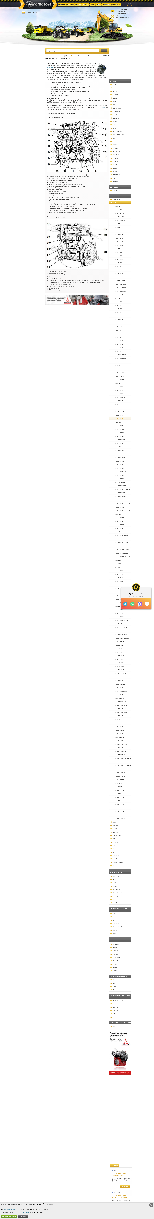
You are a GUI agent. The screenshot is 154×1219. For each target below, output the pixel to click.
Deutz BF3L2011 (31, 581)
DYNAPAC (28, 944)
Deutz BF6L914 (31, 348)
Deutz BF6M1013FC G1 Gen (34, 503)
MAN (26, 852)
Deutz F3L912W (31, 270)
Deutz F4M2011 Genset (33, 631)
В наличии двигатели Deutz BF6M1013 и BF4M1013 (121, 204)
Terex (27, 1017)
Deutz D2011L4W (31, 666)
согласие (26, 1212)
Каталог (72, 1193)
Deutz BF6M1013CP (32, 472)
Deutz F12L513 (31, 241)
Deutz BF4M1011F (32, 418)
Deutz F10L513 (31, 238)
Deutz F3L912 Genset (32, 287)
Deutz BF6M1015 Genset (33, 535)
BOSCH (27, 145)
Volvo (26, 933)
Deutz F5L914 (30, 333)
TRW (26, 141)
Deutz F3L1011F (31, 390)
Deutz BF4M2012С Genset (34, 695)
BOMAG (27, 964)
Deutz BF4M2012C (32, 684)
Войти (129, 4)
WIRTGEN (28, 954)
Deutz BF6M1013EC (32, 468)
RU (131, 6)
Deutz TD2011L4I (31, 656)
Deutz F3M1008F (31, 372)
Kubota (27, 825)
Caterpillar (28, 199)
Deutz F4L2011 (31, 578)
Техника (72, 1198)
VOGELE (27, 951)
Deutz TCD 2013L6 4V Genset (35, 765)
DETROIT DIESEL (30, 115)
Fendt (27, 879)
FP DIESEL (28, 158)
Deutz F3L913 (30, 302)
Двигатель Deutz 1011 (120, 519)
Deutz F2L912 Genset (32, 284)
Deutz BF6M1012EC (32, 443)
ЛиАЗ (27, 990)
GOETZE (27, 161)
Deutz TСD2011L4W (32, 673)
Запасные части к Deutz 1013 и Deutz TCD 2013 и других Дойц (120, 420)
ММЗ (26, 822)
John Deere (28, 903)
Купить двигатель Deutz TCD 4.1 (119, 142)
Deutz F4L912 (30, 256)
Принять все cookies (9, 1216)
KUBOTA (27, 121)
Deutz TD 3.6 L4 (31, 794)
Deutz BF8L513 (31, 234)
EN (128, 6)
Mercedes (28, 855)
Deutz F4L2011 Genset (33, 617)
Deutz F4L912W (31, 273)
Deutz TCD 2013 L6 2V (33, 744)
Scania (27, 865)
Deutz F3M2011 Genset (33, 627)
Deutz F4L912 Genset (32, 291)
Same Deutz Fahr (30, 893)
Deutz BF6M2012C (32, 687)
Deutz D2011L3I (31, 649)
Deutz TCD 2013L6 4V (33, 751)
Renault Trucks (30, 862)
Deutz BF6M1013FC (32, 479)
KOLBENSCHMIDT (31, 135)
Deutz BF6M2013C (32, 733)
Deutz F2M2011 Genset (33, 624)
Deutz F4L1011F (31, 394)
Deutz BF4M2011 (31, 603)
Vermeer (28, 1004)
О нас (54, 1200)
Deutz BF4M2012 (31, 680)
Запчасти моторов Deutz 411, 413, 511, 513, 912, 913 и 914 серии (120, 447)
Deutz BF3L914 (31, 341)
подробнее (125, 70)
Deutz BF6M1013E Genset (34, 496)
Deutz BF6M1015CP (32, 521)
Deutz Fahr (28, 876)
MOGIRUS (28, 168)
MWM (27, 859)
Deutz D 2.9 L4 (31, 783)
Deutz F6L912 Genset (32, 295)
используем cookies (10, 1209)
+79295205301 (132, 604)
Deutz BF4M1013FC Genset (34, 493)
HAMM (27, 947)
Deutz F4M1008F (31, 376)
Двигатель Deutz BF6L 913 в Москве (120, 163)
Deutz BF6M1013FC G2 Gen (34, 507)
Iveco (26, 839)
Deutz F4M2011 (31, 595)
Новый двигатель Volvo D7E (119, 183)
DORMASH (28, 957)
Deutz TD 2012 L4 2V (32, 702)
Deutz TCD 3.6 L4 (31, 797)
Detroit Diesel (29, 835)
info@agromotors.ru (32, 12)
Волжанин (28, 980)
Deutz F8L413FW (31, 213)
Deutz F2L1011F (31, 387)
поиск (104, 51)
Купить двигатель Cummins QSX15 (119, 58)
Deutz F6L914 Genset (32, 362)
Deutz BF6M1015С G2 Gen (34, 542)
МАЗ (26, 125)
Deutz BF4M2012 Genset (33, 691)
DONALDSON (29, 155)
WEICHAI (28, 181)
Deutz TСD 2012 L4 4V (33, 712)
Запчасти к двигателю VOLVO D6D (121, 368)
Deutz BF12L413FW (32, 220)
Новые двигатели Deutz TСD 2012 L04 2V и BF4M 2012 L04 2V (120, 294)
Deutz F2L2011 (31, 571)
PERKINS (28, 95)
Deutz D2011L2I (31, 645)
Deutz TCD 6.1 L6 (31, 808)
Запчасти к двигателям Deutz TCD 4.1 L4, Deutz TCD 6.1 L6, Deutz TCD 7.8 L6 (120, 337)
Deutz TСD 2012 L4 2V (33, 705)
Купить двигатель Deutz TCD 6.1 (119, 102)
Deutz (27, 190)
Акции (72, 1196)
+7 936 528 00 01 (121, 11)
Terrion (27, 896)
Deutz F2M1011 (31, 404)
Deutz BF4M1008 (31, 380)
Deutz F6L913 (30, 309)
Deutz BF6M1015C (32, 518)
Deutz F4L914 (30, 330)
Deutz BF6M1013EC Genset (34, 500)
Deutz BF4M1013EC (32, 457)
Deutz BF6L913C (31, 319)
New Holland (29, 889)
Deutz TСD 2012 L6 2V (33, 709)
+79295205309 (125, 604)
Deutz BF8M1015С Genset (34, 549)
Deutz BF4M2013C (32, 726)
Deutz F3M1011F (31, 408)
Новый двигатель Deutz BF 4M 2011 (119, 315)
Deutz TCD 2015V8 (32, 776)
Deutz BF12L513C (31, 245)
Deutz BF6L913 (31, 316)
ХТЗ (26, 899)
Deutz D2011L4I (31, 652)
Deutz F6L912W (31, 277)
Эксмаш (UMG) (30, 1000)
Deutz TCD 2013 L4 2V (33, 741)
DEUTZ (27, 85)
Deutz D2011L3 (31, 663)
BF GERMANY (29, 151)
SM (26, 138)
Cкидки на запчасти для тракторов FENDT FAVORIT (120, 540)
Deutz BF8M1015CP (32, 528)
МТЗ (26, 128)
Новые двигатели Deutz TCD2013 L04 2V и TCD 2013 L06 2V (120, 228)
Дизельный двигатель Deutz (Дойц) (82, 56)
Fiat (26, 849)
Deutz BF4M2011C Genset (34, 638)
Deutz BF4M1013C (32, 450)
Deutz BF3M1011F (32, 415)
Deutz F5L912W (31, 259)
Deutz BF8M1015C (32, 525)
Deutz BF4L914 (31, 344)
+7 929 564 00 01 (121, 13)
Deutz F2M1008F (31, 369)
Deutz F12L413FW (32, 217)
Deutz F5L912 (30, 263)
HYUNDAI (28, 967)
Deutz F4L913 (30, 305)
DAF (26, 845)
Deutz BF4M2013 (31, 723)
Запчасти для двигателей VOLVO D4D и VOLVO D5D (120, 392)
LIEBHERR (28, 118)
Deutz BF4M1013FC (32, 461)
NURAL (27, 171)
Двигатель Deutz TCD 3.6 (121, 500)
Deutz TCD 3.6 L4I (31, 801)
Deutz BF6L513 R (31, 231)
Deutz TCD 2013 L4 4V (33, 748)
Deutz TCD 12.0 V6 (32, 815)
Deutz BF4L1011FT (32, 397)
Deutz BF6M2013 (31, 730)
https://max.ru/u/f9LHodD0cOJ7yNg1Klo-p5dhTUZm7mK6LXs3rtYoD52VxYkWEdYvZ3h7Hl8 (139, 604)
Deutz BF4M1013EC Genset (34, 489)
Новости (55, 1196)
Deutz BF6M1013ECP (32, 475)
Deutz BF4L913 (31, 312)
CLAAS (27, 98)
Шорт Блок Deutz (118, 268)
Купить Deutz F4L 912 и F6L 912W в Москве (120, 122)
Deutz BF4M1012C (32, 429)
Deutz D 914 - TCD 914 (33, 355)
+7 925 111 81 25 (121, 9)
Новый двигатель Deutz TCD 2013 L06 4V (119, 249)
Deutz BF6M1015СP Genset (34, 546)
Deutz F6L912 (30, 266)
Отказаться (22, 1216)
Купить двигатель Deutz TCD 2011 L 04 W (120, 481)
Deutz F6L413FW (31, 210)
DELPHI (27, 88)
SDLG (26, 101)
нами (103, 107)
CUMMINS (28, 111)
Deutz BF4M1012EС (32, 433)
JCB (26, 105)
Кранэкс (28, 1007)
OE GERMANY (29, 175)
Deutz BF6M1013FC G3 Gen (34, 510)
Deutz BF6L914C (31, 351)
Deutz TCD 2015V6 (32, 772)
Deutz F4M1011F (31, 411)
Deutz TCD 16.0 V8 (32, 818)
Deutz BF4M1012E (32, 426)
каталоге (50, 67)
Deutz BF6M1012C (32, 440)
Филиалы (73, 1200)
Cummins (28, 832)
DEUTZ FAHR (29, 108)
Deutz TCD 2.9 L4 (31, 790)
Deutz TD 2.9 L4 (31, 787)
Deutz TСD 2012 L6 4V (33, 716)
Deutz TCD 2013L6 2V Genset (35, 762)
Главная (68, 56)
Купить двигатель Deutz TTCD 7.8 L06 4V (119, 80)
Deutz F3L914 (30, 326)
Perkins (27, 842)
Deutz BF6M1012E (32, 436)
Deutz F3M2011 (31, 592)
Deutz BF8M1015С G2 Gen (34, 553)
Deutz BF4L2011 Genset (33, 620)
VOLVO (27, 91)
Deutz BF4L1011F (31, 401)
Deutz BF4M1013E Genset (34, 486)
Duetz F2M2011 (31, 588)
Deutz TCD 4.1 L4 (31, 804)
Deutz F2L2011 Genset (33, 610)
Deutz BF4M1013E (32, 454)
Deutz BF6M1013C (32, 464)
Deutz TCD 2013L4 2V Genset (35, 758)
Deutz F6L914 (30, 337)
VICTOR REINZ (29, 131)
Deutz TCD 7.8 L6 (31, 811)
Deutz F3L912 (30, 252)
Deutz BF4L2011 (31, 585)
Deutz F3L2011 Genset (33, 613)
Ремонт (54, 1198)
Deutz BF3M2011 (31, 599)
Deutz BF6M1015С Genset (34, 539)
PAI (26, 178)
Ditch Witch (29, 1010)
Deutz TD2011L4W (32, 670)
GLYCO (27, 165)
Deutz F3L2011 (31, 574)
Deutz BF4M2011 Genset (33, 634)
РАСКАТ (27, 961)
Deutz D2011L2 (31, 659)
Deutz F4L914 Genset (32, 358)
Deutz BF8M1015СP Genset (34, 556)
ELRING (27, 148)
